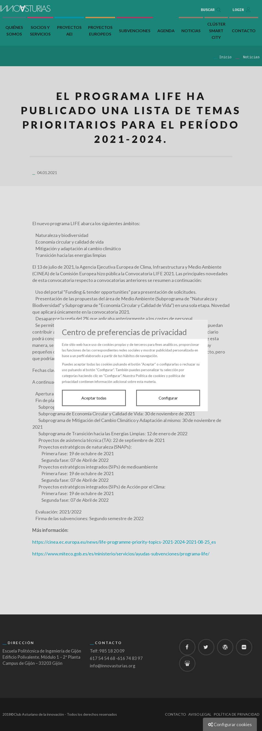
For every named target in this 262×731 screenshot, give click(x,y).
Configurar (168, 397)
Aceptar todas (93, 397)
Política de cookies (150, 375)
